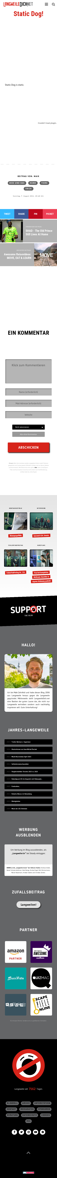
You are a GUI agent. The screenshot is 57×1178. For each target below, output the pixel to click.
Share (21, 214)
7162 (32, 1089)
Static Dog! (28, 14)
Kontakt (11, 1109)
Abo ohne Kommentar (28, 434)
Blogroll (12, 1103)
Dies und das (17, 183)
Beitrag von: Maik (28, 176)
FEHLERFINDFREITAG (15, 545)
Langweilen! (28, 904)
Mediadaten (27, 1109)
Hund (33, 183)
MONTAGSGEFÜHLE (15, 508)
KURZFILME (41, 545)
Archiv (26, 1103)
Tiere (44, 183)
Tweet (7, 214)
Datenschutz (29, 1115)
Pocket (50, 214)
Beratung (12, 1115)
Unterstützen (42, 1103)
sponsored (44, 1109)
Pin (35, 214)
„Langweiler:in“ (19, 853)
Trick (28, 189)
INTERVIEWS (41, 508)
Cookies (45, 1115)
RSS (29, 1121)
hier (36, 467)
